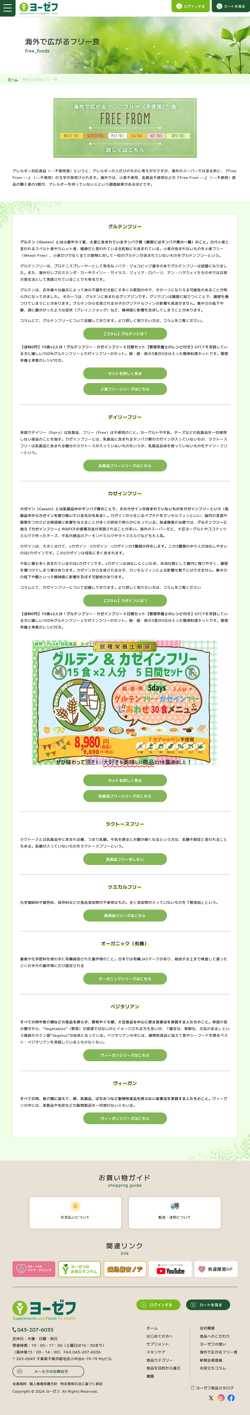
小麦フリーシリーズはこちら (125, 388)
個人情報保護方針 (43, 1383)
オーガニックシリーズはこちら (125, 978)
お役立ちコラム (213, 1367)
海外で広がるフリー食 (219, 1351)
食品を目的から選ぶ (163, 1367)
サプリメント (157, 1343)
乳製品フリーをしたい (125, 859)
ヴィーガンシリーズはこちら (125, 1055)
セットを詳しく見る (125, 373)
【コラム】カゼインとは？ (125, 600)
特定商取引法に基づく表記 (82, 1383)
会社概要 (207, 1327)
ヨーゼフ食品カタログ (212, 1387)
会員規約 (19, 1383)
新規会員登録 (211, 1360)
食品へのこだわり (215, 1336)
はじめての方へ (159, 1336)
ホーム (13, 79)
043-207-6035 (33, 1329)
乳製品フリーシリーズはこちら (125, 465)
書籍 (150, 1376)
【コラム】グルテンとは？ (125, 333)
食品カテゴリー (159, 1360)
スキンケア (155, 1351)
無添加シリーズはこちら (125, 915)
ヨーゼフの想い (213, 1343)
